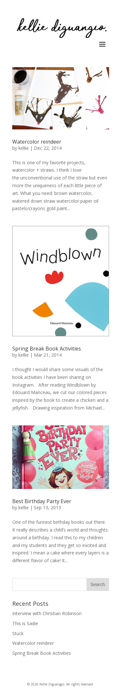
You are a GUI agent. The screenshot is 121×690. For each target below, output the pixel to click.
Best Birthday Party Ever (41, 501)
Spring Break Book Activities (46, 348)
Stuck (18, 633)
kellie (23, 148)
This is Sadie (25, 623)
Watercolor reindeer (36, 141)
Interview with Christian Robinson (47, 613)
